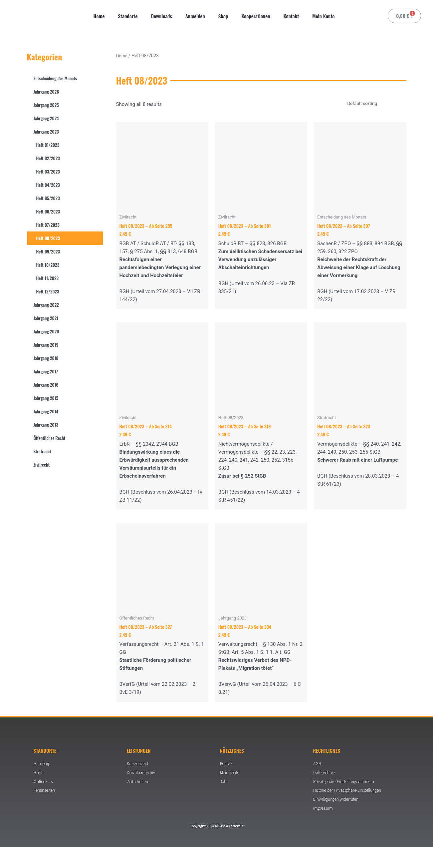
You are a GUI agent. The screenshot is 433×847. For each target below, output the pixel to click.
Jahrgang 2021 (46, 318)
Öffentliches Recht (50, 438)
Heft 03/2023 (48, 171)
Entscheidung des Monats (55, 78)
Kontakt (291, 16)
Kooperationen (255, 16)
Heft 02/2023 (48, 158)
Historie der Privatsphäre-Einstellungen (349, 789)
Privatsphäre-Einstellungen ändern (345, 779)
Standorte (128, 16)
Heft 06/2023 (48, 211)
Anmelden (195, 16)
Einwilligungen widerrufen (337, 798)
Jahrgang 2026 (46, 91)
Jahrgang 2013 (46, 424)
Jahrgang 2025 (46, 105)
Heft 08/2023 (48, 238)
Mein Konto (323, 16)
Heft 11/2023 (47, 278)
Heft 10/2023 (48, 264)
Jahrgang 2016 (46, 384)
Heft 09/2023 (48, 251)
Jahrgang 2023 (46, 131)
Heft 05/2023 (48, 198)
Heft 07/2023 (48, 224)
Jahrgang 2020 (46, 331)
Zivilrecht (42, 464)
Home (99, 16)
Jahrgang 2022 (46, 304)
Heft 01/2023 (48, 145)
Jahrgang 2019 (46, 344)
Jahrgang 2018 (46, 358)
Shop (223, 16)
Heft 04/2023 (48, 185)
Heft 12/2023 (47, 291)
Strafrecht (42, 451)
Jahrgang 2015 (46, 398)
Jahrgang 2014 (46, 411)
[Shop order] (372, 104)
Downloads (161, 16)
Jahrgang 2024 (46, 118)
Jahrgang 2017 (46, 371)
